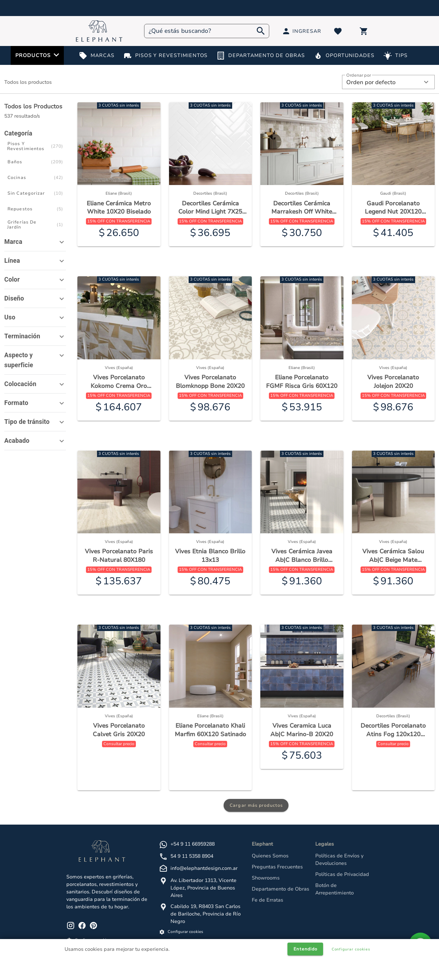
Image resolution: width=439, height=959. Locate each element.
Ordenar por (358, 75)
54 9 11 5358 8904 (191, 856)
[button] (388, 82)
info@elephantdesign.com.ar (204, 868)
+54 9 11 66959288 (192, 844)
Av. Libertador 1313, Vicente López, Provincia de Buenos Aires (203, 888)
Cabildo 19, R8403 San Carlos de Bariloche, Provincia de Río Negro (205, 914)
